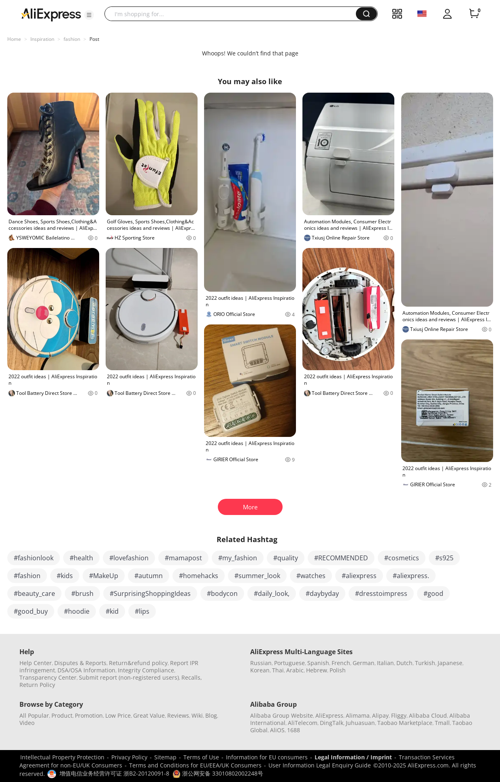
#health (81, 557)
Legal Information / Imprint (353, 757)
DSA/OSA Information (86, 670)
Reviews (178, 715)
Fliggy (398, 715)
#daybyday (322, 593)
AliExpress (329, 715)
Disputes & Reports (80, 663)
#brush (82, 593)
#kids (65, 575)
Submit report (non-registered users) (129, 677)
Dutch (404, 663)
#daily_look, (271, 593)
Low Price (118, 715)
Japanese (450, 663)
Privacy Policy (129, 757)
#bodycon (222, 593)
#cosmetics (401, 557)
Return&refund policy (138, 663)
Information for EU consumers (267, 757)
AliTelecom (302, 723)
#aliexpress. (411, 575)
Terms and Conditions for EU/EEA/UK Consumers (195, 765)
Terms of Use (201, 757)
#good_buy (31, 611)
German (363, 663)
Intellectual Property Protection (62, 757)
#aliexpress (359, 575)
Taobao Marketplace (404, 723)
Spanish (318, 663)
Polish (338, 670)
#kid (112, 611)
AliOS (277, 730)
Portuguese (289, 663)
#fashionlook (33, 557)
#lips (142, 611)
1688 (293, 730)
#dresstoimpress (381, 593)
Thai (278, 670)
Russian (261, 663)
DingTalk (331, 723)
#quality (285, 557)
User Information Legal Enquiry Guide (319, 765)
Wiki (197, 715)
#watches (311, 575)
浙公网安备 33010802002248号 (217, 773)
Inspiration (42, 39)
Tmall (442, 723)
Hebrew (316, 670)
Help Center (35, 663)
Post (94, 39)
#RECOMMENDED (341, 557)
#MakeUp (103, 575)
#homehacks (198, 575)
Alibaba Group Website (281, 715)
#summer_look (257, 575)
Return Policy (37, 685)
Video (26, 723)
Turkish (425, 663)
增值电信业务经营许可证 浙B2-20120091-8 (114, 773)
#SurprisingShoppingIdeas (150, 593)
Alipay (380, 715)
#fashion (27, 575)
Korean (260, 670)
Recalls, (191, 677)
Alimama (358, 715)
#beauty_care (34, 593)
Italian (385, 663)
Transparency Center (48, 677)
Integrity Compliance (146, 670)
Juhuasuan (360, 723)
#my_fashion (237, 557)
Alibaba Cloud (428, 715)
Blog (211, 715)
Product (61, 715)
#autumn (148, 575)
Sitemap (165, 757)
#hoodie (76, 611)
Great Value (149, 715)
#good (433, 593)
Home (14, 39)
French (341, 663)
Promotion (89, 715)
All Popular (34, 715)
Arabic (295, 670)
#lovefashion (129, 557)
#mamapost (183, 557)
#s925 (444, 557)
